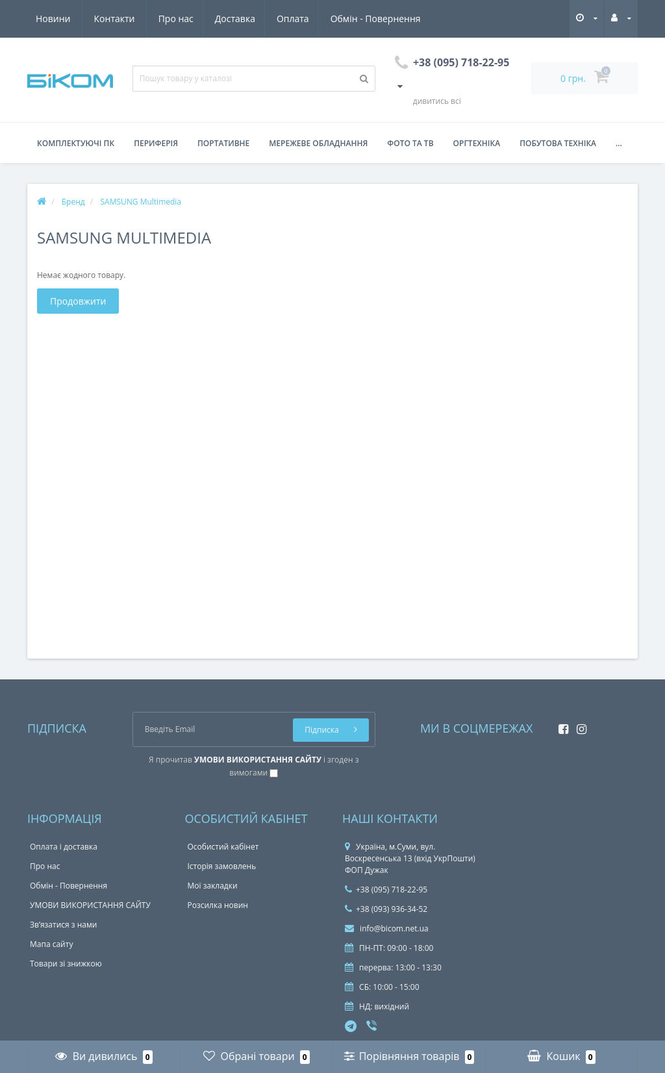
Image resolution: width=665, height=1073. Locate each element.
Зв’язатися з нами (63, 924)
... (619, 143)
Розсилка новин (218, 905)
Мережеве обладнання (318, 143)
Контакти (406, 18)
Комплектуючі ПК (75, 143)
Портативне (223, 143)
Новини (344, 18)
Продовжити (78, 301)
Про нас (53, 18)
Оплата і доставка (63, 846)
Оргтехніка (477, 143)
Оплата (174, 18)
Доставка (114, 18)
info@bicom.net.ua (387, 928)
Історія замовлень (222, 866)
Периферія (156, 143)
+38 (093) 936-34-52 (386, 909)
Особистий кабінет (223, 846)
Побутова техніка (558, 143)
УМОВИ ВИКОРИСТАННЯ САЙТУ (90, 905)
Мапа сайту (51, 944)
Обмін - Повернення (259, 18)
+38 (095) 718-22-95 (386, 889)
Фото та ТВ (410, 143)
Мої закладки (213, 885)
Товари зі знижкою (66, 963)
